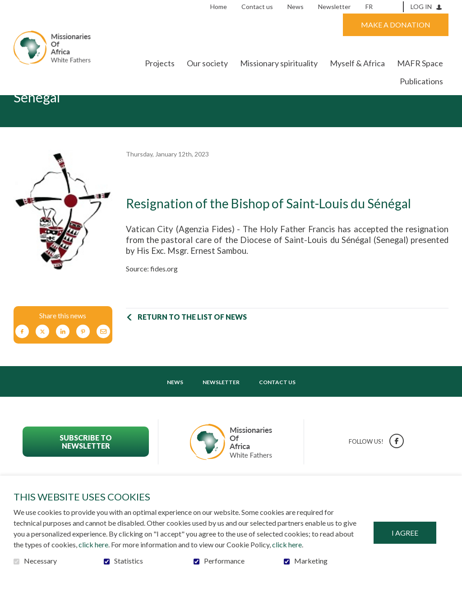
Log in (421, 6)
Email (103, 359)
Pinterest (83, 359)
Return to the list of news (192, 344)
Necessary (40, 561)
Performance (224, 561)
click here (93, 544)
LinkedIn (62, 359)
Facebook (22, 359)
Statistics (128, 561)
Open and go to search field (393, 6)
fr (369, 6)
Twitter (42, 359)
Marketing (311, 561)
